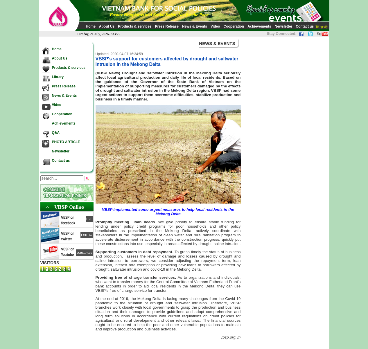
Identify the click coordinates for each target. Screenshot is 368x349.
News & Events (194, 26)
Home (91, 26)
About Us (106, 26)
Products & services (134, 26)
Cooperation (233, 26)
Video (215, 26)
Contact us (305, 26)
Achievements (259, 26)
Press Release (167, 26)
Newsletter (283, 26)
